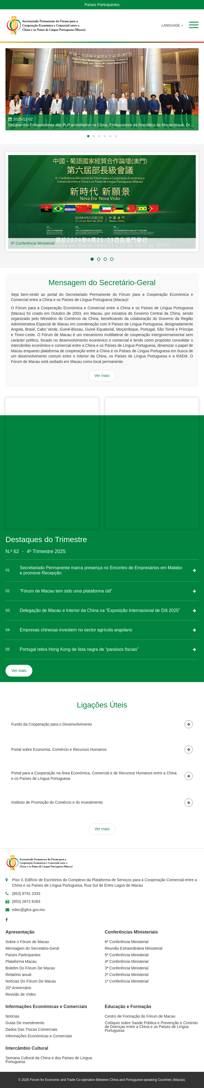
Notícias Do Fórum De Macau (30, 981)
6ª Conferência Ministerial (33, 243)
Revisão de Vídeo (20, 994)
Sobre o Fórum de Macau (27, 942)
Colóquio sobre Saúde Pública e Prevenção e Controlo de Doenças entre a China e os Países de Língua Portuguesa (151, 1027)
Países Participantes (102, 4)
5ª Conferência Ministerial (126, 955)
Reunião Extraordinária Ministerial (133, 948)
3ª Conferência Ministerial (126, 968)
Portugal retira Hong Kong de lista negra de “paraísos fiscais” (79, 649)
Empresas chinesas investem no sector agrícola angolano (76, 630)
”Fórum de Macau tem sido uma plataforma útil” (66, 591)
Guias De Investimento (24, 1023)
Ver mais (102, 375)
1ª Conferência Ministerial (126, 981)
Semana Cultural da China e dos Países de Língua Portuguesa (48, 1060)
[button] (194, 25)
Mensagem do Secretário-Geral (32, 948)
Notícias (12, 1016)
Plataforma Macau (21, 961)
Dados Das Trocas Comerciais (31, 1029)
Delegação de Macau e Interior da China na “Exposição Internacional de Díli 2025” (100, 610)
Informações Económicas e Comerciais (38, 1036)
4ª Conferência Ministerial (126, 961)
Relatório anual (18, 974)
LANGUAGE (169, 25)
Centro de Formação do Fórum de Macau (140, 1016)
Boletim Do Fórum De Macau (30, 968)
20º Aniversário (18, 988)
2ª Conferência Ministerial (126, 974)
